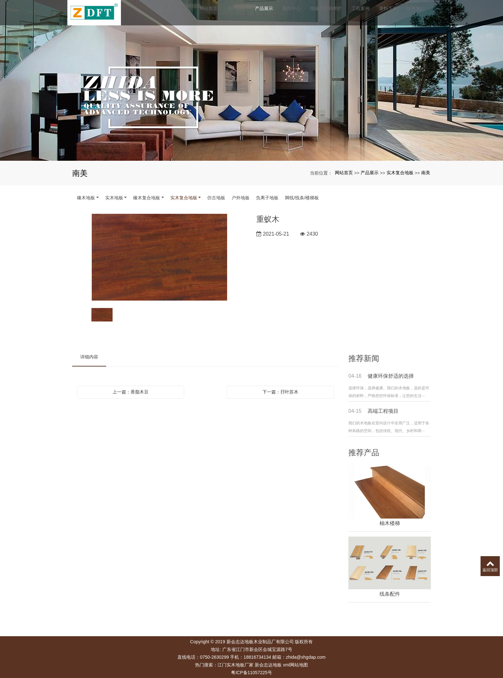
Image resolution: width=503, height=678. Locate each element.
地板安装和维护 (334, 14)
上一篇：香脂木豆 (131, 391)
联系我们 (427, 14)
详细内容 (89, 356)
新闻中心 (299, 14)
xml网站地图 (295, 664)
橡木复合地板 (146, 197)
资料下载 (398, 14)
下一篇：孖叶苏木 (280, 391)
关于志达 (241, 14)
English (429, 5)
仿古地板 (216, 197)
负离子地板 (267, 197)
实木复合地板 (400, 172)
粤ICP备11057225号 (251, 672)
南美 (425, 172)
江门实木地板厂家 (235, 664)
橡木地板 (86, 197)
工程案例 (369, 14)
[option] (159, 258)
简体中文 (414, 5)
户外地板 (241, 197)
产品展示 (270, 14)
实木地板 (114, 197)
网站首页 (213, 14)
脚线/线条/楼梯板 (302, 197)
